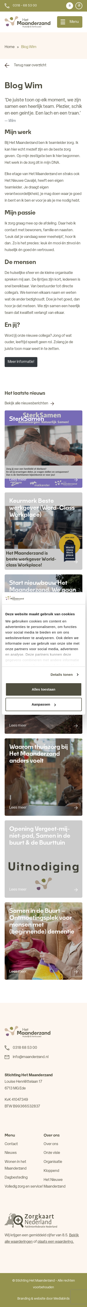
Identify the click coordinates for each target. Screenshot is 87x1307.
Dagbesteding (16, 1178)
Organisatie (53, 1162)
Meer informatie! (21, 362)
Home (10, 47)
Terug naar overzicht (30, 65)
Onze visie (52, 1153)
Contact (11, 1144)
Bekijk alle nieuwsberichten (26, 403)
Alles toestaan (43, 689)
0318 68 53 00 (25, 1048)
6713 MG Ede (15, 1088)
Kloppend (51, 1171)
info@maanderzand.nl (30, 1057)
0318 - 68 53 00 (25, 5)
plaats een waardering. (56, 1242)
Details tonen (62, 674)
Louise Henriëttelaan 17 (23, 1082)
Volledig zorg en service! (24, 1187)
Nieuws (11, 1153)
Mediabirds (62, 1299)
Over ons (51, 1144)
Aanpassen (44, 704)
